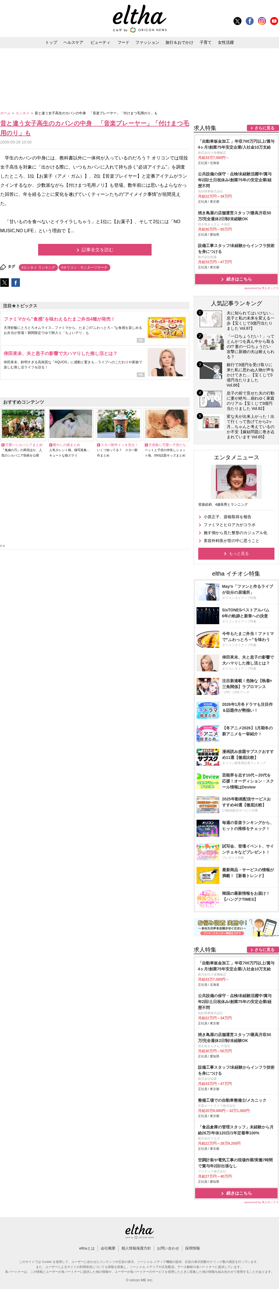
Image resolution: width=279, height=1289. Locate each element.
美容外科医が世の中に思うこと (231, 540)
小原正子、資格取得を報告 (227, 516)
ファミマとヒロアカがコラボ (229, 524)
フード (123, 42)
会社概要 (108, 1248)
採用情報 (192, 1248)
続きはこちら (239, 279)
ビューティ (100, 42)
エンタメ (23, 113)
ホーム (5, 113)
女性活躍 (226, 42)
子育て (206, 42)
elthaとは (86, 1248)
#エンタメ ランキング (38, 267)
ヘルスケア (73, 42)
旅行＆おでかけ (179, 42)
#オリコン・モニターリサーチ (84, 267)
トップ (51, 42)
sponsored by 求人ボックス (261, 288)
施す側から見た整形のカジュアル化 (235, 532)
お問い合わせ (168, 1248)
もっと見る (239, 553)
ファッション (147, 42)
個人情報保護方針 (136, 1248)
